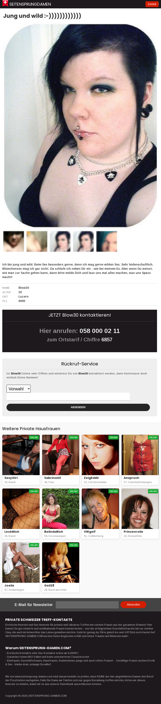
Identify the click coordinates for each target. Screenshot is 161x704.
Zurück (152, 4)
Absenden (133, 604)
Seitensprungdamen (32, 4)
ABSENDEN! (78, 407)
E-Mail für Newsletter (34, 605)
